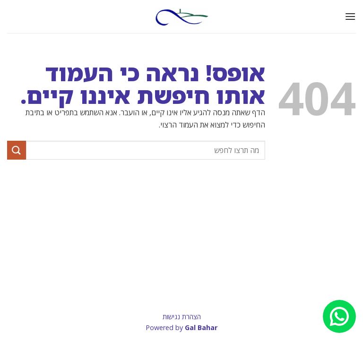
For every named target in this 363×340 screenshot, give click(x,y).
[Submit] (16, 150)
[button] (350, 16)
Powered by (181, 327)
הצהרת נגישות (182, 316)
